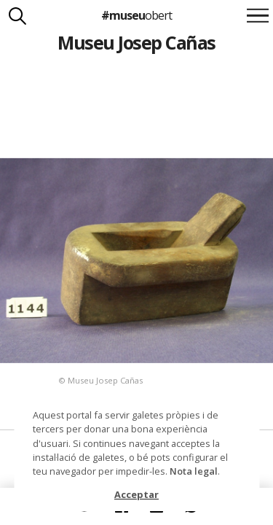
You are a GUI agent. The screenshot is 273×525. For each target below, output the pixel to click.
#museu (136, 15)
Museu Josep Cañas (136, 42)
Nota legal (194, 471)
